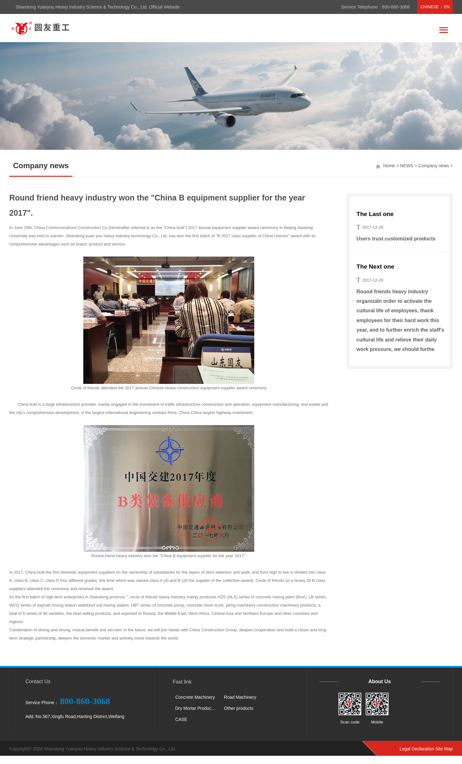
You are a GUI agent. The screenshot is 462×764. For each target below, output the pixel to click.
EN (447, 6)
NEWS (406, 165)
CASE (181, 719)
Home (389, 165)
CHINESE (430, 6)
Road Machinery (240, 697)
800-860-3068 (396, 7)
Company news (433, 165)
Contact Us (37, 681)
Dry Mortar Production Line (197, 708)
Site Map (444, 748)
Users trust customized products (396, 238)
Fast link (182, 681)
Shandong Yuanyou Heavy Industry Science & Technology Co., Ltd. (110, 748)
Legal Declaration (417, 748)
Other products (238, 708)
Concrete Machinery (195, 697)
